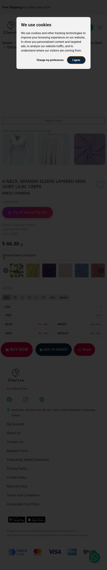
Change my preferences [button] (50, 60)
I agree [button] (76, 60)
